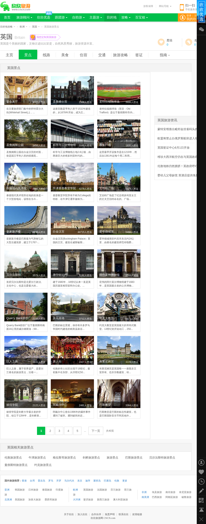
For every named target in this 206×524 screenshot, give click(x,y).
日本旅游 (33, 489)
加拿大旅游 (34, 499)
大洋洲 (76, 499)
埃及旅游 (157, 492)
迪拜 (87, 480)
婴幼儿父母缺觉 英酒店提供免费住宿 (180, 175)
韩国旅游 (20, 489)
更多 (124, 480)
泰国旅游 (47, 489)
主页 (9, 55)
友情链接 (137, 514)
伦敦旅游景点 (13, 457)
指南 (165, 55)
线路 (46, 55)
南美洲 (145, 497)
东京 (79, 480)
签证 (139, 55)
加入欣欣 (82, 514)
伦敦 (116, 480)
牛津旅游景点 (37, 457)
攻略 (126, 17)
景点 (28, 55)
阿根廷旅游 (171, 497)
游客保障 (148, 6)
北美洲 (8, 499)
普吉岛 (41, 480)
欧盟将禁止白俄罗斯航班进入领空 (179, 138)
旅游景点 (112, 457)
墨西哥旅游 (51, 499)
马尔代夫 (69, 480)
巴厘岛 (107, 480)
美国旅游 (20, 499)
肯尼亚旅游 (185, 492)
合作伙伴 (96, 514)
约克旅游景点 (43, 465)
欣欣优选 (43, 17)
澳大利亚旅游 (120, 499)
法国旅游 (102, 489)
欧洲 (23, 26)
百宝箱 (141, 17)
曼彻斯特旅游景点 (16, 465)
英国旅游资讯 (167, 120)
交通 (102, 55)
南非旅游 (170, 492)
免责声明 (110, 514)
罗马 (50, 480)
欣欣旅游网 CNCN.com (103, 518)
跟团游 (61, 17)
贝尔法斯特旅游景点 (162, 457)
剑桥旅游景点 (91, 457)
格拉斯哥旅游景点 (64, 457)
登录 (188, 15)
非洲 (144, 492)
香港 (24, 480)
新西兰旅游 (103, 499)
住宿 (83, 55)
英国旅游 (88, 489)
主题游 (95, 17)
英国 (36, 26)
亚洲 (7, 489)
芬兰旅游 (115, 489)
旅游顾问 (24, 17)
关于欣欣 (69, 514)
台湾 (32, 480)
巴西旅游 (157, 497)
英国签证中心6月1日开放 (173, 147)
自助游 (78, 17)
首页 (7, 17)
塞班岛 (97, 480)
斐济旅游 (88, 499)
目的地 (112, 17)
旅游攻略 (120, 55)
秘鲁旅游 (186, 497)
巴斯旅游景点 (133, 457)
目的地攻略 (7, 26)
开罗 (58, 480)
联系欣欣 (123, 514)
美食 (65, 55)
